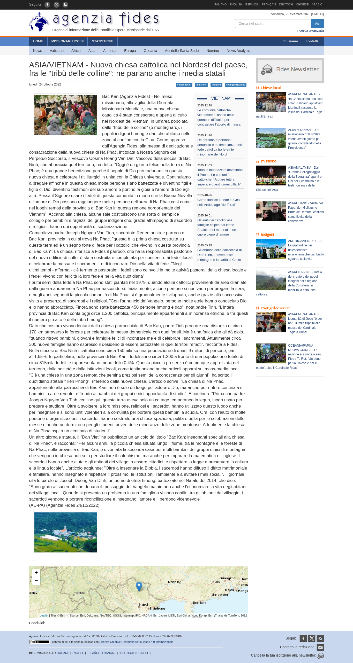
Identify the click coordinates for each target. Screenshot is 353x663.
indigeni (216, 84)
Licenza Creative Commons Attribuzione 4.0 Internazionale (137, 641)
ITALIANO (220, 4)
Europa (130, 51)
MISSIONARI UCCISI (67, 41)
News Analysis (238, 51)
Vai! (317, 23)
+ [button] (36, 573)
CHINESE (302, 4)
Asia (91, 51)
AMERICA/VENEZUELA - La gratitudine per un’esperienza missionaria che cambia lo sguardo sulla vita (306, 250)
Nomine (212, 51)
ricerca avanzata (310, 30)
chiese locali (184, 84)
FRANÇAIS (269, 4)
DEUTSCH (286, 4)
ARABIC (317, 4)
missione (202, 84)
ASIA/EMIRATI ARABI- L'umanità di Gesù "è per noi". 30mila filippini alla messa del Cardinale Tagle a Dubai (305, 323)
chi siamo (290, 41)
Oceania (150, 51)
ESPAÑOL (252, 4)
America (109, 51)
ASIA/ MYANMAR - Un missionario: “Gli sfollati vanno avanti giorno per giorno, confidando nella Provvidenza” (304, 139)
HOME (38, 41)
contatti (312, 41)
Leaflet (44, 615)
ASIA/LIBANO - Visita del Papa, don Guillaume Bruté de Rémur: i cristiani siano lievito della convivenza (306, 212)
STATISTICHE (102, 41)
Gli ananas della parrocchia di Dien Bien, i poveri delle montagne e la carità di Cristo (219, 254)
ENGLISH (236, 4)
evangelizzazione (235, 84)
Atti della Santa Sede (182, 51)
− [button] (36, 581)
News (37, 51)
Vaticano (57, 51)
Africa (76, 51)
